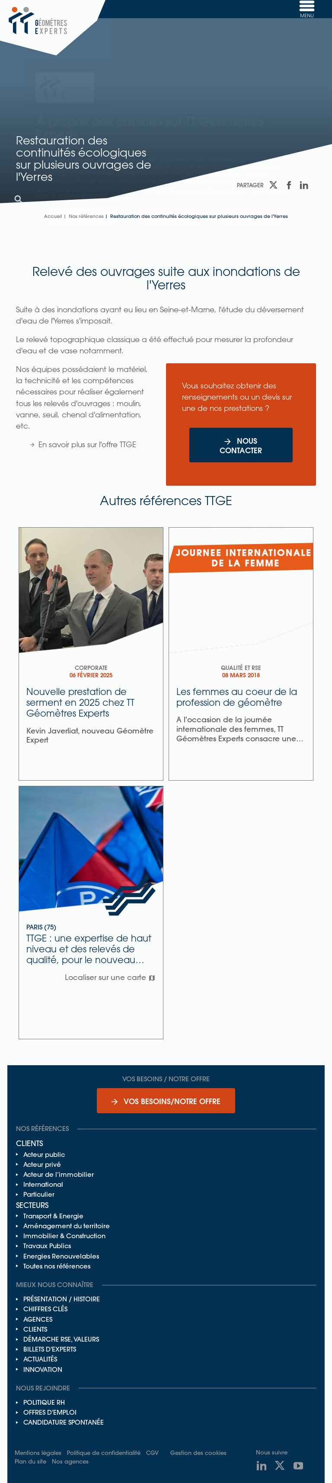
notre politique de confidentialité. (204, 180)
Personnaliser (83, 217)
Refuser (253, 217)
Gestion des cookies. (104, 197)
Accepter (170, 217)
